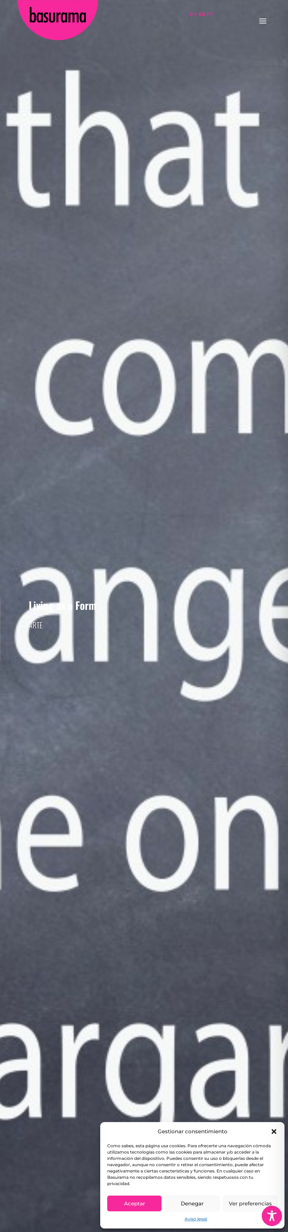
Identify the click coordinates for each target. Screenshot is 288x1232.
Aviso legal (196, 1218)
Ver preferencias (250, 1203)
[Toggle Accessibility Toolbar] (272, 1216)
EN (193, 14)
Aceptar (134, 1203)
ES (202, 14)
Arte (36, 625)
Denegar (192, 1203)
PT (210, 14)
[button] (273, 1131)
